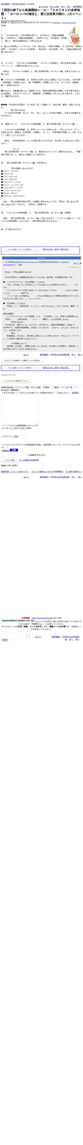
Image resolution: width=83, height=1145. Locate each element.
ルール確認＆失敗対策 (29, 466)
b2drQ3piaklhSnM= (8, 264)
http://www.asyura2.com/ (42, 624)
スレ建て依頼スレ (74, 477)
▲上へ (26, 355)
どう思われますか (21, 262)
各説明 (75, 393)
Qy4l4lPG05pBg (56, 22)
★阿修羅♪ (5, 4)
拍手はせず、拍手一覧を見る (56, 249)
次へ (63, 7)
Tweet (3, 25)
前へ (69, 7)
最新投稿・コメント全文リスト (15, 477)
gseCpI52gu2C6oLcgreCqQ (69, 22)
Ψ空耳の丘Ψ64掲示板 (60, 355)
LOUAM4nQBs (65, 262)
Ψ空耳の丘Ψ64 (18, 4)
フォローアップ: (8, 375)
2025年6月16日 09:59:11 (49, 262)
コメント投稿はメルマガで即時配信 (47, 477)
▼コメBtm (54, 7)
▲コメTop (43, 7)
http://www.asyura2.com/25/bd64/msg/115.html (13, 20)
